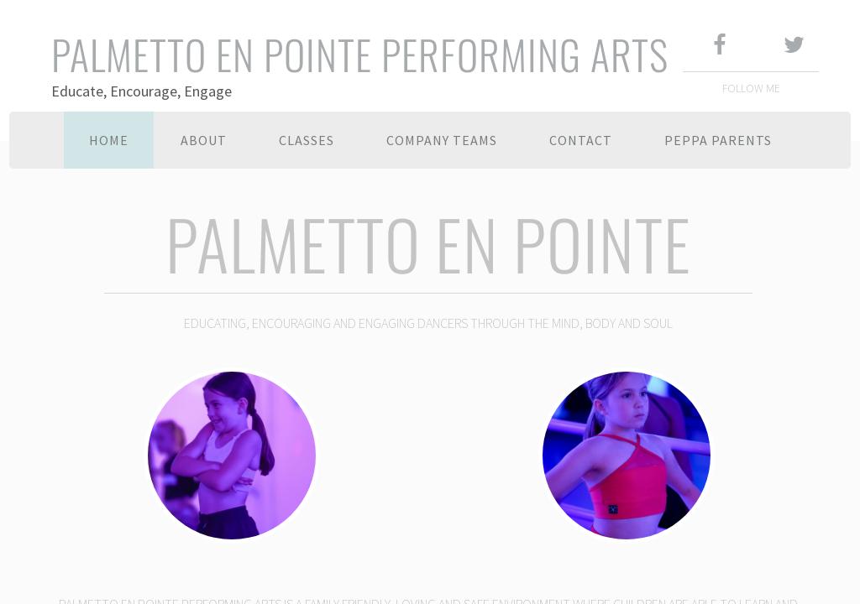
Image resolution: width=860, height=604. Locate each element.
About (204, 140)
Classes (306, 140)
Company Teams (441, 140)
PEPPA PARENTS (718, 140)
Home (108, 140)
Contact (580, 140)
